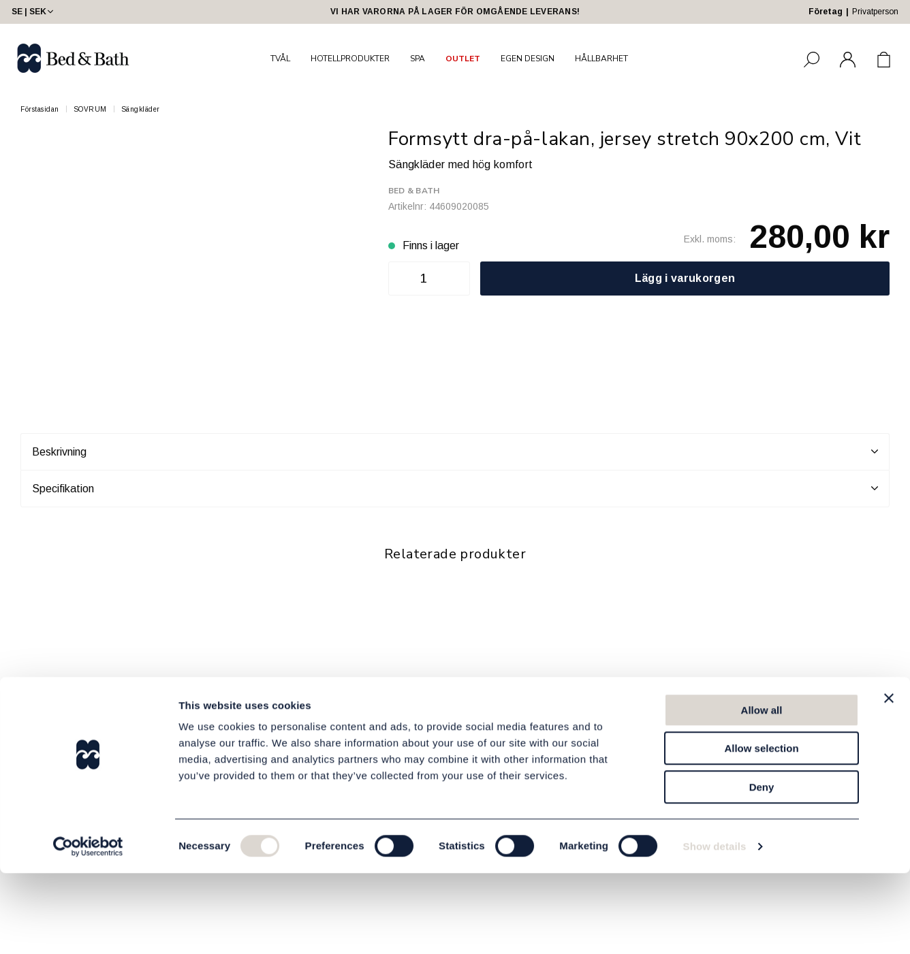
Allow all (762, 791)
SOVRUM (90, 109)
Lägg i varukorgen (685, 278)
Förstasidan (39, 109)
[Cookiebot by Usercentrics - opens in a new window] (88, 927)
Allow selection (761, 830)
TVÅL (280, 58)
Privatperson (875, 11)
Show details (715, 927)
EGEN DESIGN (527, 58)
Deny (761, 868)
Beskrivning (455, 451)
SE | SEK (34, 11)
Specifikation (455, 488)
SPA (417, 58)
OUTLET (462, 58)
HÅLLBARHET (601, 58)
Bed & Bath (413, 190)
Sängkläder (140, 109)
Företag (826, 11)
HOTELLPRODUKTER (350, 58)
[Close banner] (889, 779)
